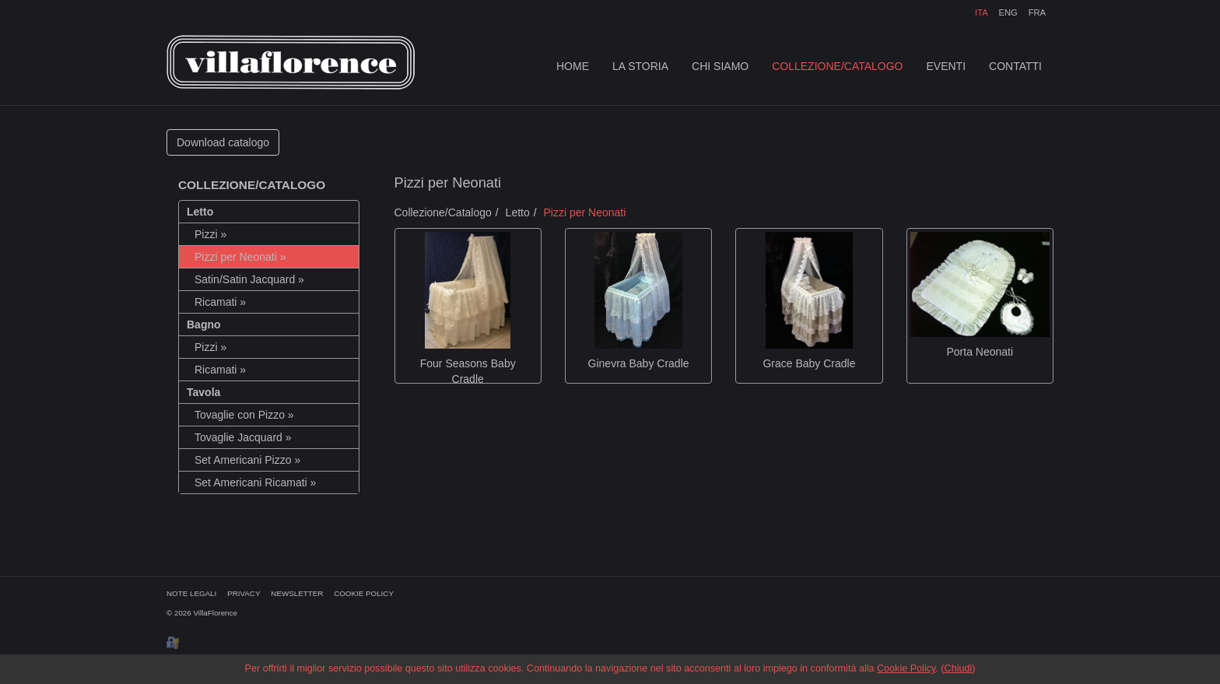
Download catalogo (223, 142)
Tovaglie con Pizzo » (244, 415)
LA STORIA (640, 66)
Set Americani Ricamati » (255, 482)
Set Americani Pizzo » (247, 460)
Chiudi (959, 668)
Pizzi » (210, 234)
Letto (518, 212)
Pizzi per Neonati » (240, 257)
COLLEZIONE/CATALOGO (837, 66)
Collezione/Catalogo (443, 212)
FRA (1037, 12)
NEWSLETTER (297, 593)
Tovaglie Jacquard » (243, 437)
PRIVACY (243, 593)
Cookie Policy (906, 668)
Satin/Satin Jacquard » (249, 279)
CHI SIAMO (720, 66)
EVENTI (946, 66)
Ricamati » (220, 302)
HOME (572, 66)
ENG (1007, 12)
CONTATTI (1015, 66)
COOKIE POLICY (364, 593)
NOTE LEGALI (191, 593)
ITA (981, 12)
